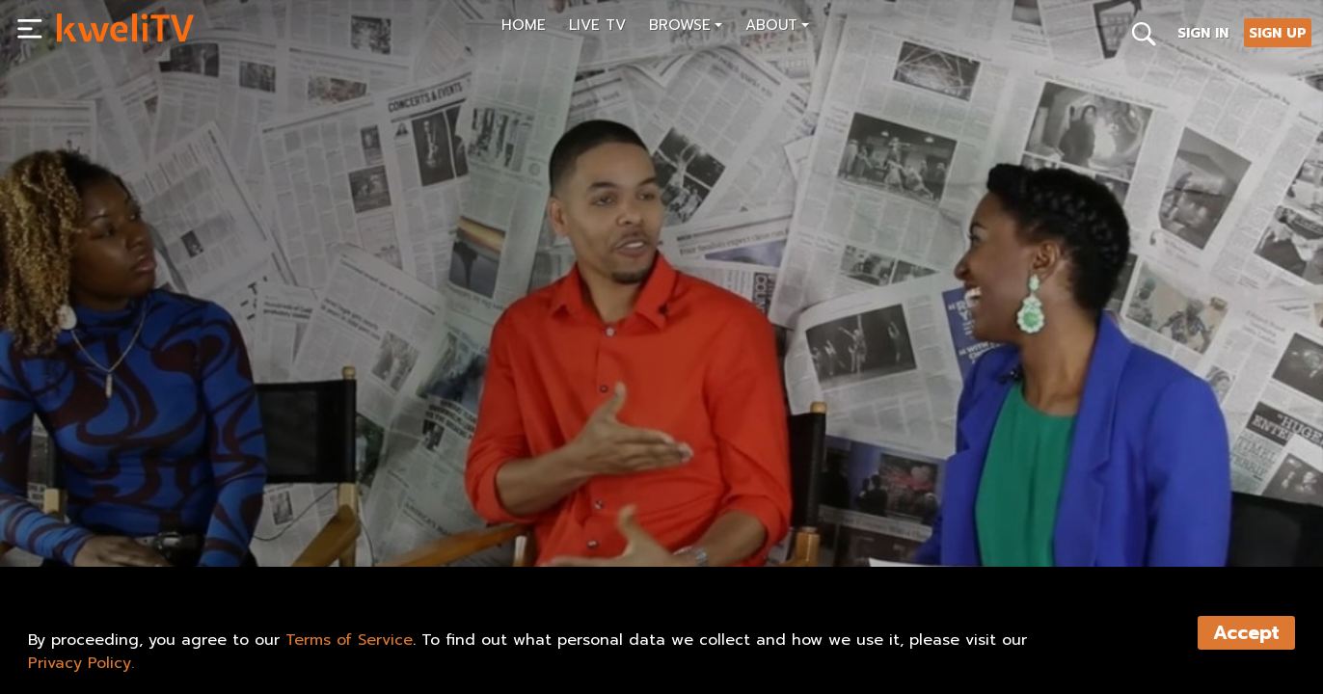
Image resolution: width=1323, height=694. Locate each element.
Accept (1246, 633)
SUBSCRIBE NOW (121, 508)
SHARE (339, 508)
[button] (685, 27)
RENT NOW (246, 508)
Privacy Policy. (81, 663)
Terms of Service (349, 640)
